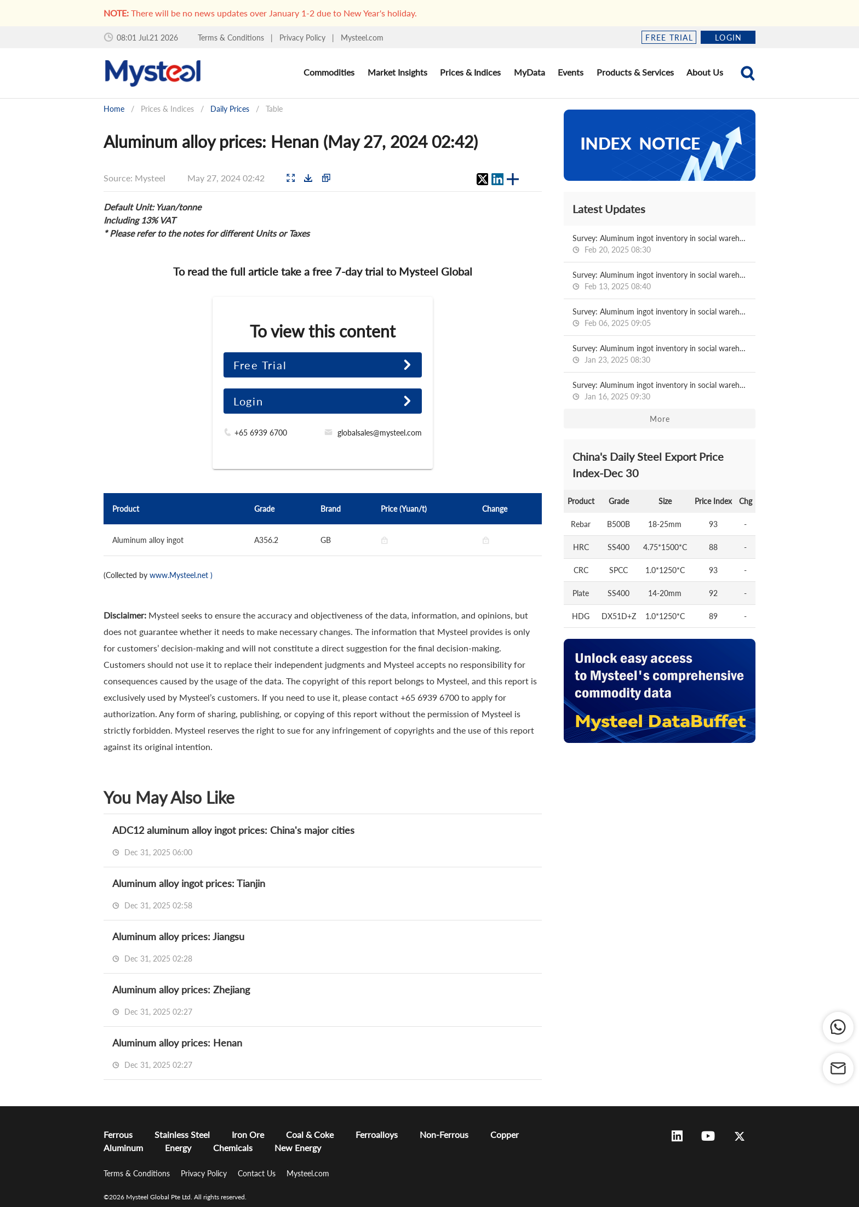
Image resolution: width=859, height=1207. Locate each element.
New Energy (297, 1147)
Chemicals (233, 1147)
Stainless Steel (182, 1134)
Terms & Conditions (232, 37)
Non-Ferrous (444, 1134)
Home (114, 108)
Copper (504, 1134)
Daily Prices (229, 108)
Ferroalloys (377, 1134)
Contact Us (258, 1173)
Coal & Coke (310, 1134)
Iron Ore (248, 1134)
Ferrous (118, 1134)
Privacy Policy (303, 37)
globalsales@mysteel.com (379, 432)
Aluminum (123, 1147)
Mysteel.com (362, 37)
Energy (178, 1147)
